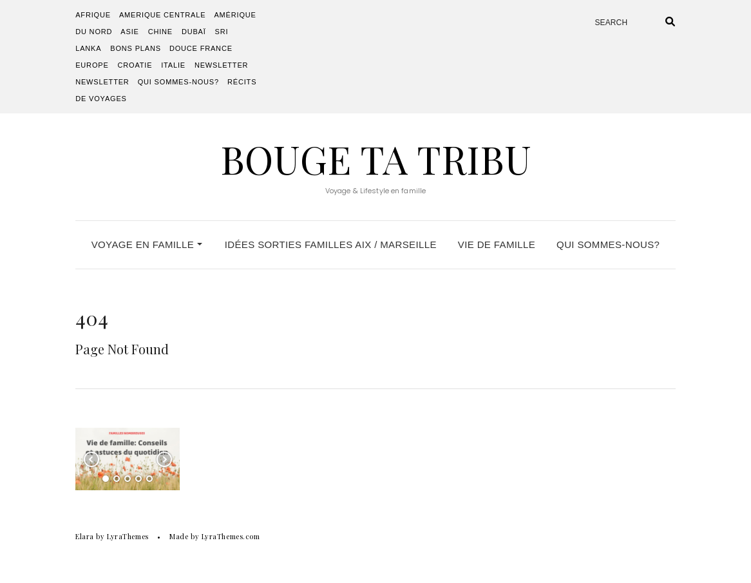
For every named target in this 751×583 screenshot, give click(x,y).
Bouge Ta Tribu (375, 158)
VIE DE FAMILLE (496, 244)
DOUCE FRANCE (201, 48)
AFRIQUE (93, 15)
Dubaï (194, 31)
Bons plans (135, 48)
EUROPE (91, 65)
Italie (173, 65)
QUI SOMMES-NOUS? (178, 82)
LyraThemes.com (231, 536)
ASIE (129, 31)
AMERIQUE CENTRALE (162, 15)
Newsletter (221, 65)
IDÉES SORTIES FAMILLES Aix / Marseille (331, 244)
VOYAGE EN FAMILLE (146, 244)
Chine (160, 31)
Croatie (134, 65)
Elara (84, 536)
